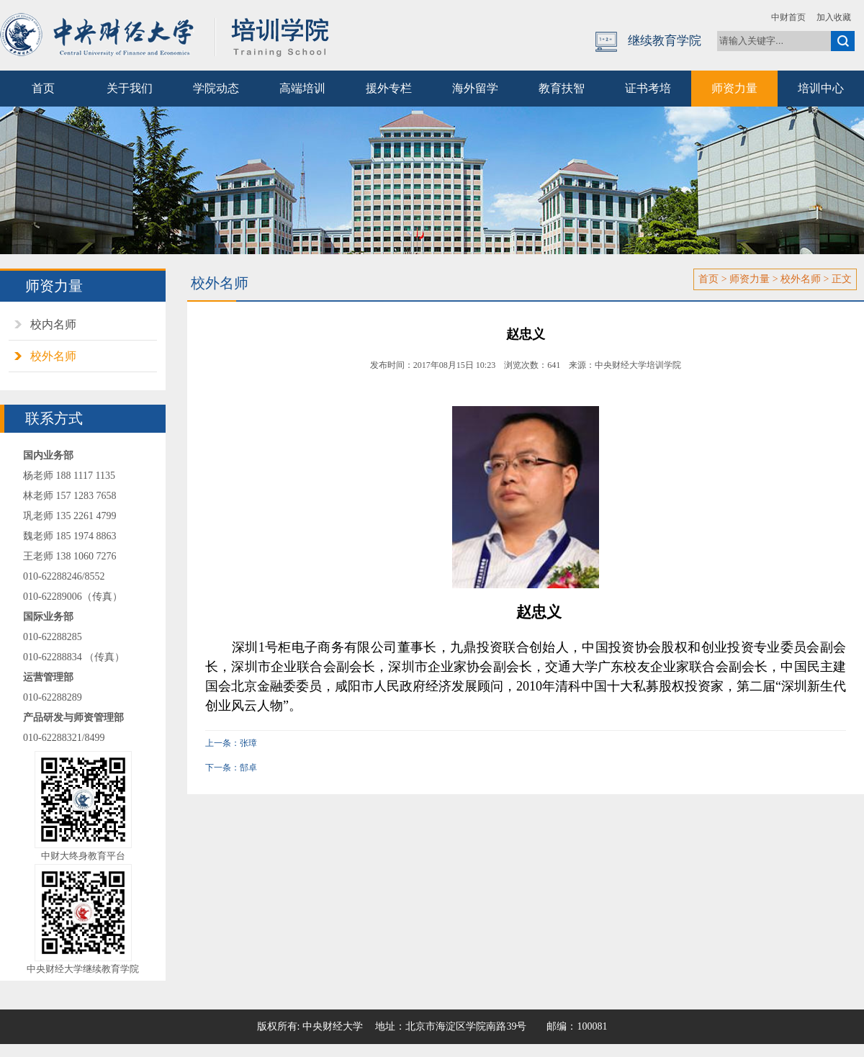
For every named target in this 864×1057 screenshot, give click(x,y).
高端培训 (302, 88)
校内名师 (53, 324)
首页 (43, 88)
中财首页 (788, 17)
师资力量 (734, 88)
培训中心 (821, 88)
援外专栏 (389, 88)
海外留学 (475, 88)
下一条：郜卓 (231, 768)
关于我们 (130, 88)
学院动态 (216, 88)
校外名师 (53, 356)
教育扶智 (562, 88)
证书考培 (648, 88)
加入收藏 (833, 17)
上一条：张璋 (231, 743)
